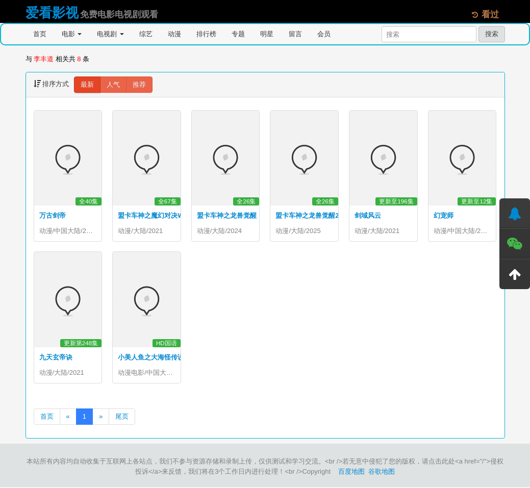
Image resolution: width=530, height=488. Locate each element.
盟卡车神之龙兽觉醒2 (307, 215)
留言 (295, 34)
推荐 (139, 84)
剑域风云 (368, 215)
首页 (39, 34)
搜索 (491, 34)
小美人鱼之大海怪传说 (151, 358)
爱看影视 (52, 12)
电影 (72, 34)
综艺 (146, 34)
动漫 (174, 34)
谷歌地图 (381, 472)
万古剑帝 (52, 215)
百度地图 (351, 472)
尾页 (122, 417)
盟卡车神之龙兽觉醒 (227, 215)
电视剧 (110, 34)
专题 (238, 34)
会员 (324, 34)
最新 (87, 84)
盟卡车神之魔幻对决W (151, 215)
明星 (266, 34)
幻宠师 (443, 215)
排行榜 (206, 34)
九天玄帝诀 (55, 358)
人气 (113, 84)
